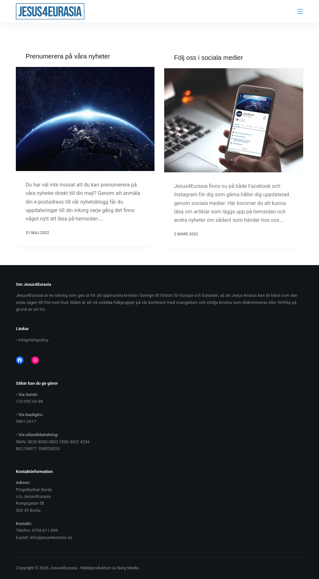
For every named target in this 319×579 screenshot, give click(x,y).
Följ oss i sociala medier (208, 58)
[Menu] (300, 11)
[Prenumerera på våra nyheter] (85, 119)
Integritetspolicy (33, 340)
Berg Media (128, 567)
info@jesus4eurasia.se (51, 537)
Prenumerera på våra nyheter (68, 56)
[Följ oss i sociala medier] (233, 122)
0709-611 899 (45, 530)
